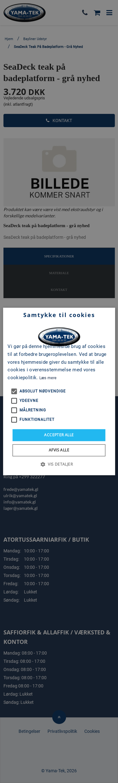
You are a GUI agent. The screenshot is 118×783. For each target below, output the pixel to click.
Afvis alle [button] (59, 450)
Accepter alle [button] (59, 435)
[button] (59, 464)
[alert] (59, 391)
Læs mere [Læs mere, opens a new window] (47, 378)
